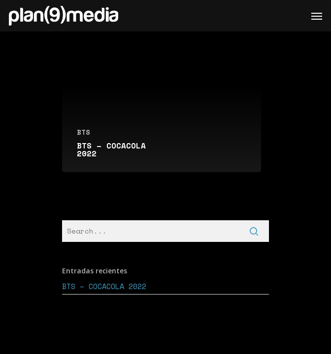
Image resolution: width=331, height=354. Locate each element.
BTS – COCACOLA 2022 (104, 286)
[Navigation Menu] (316, 16)
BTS (83, 132)
